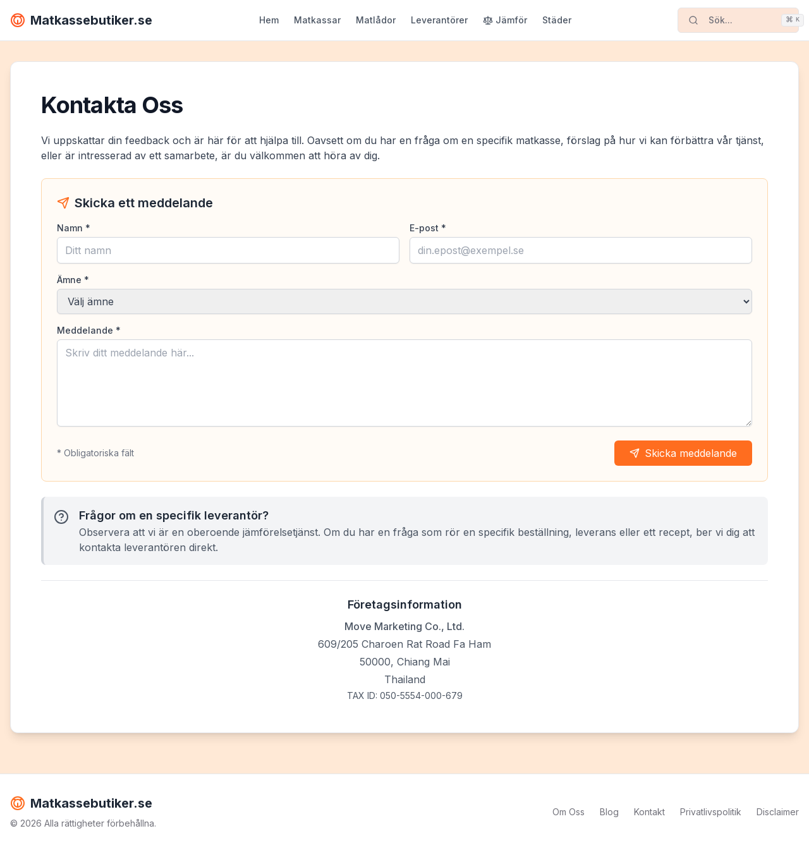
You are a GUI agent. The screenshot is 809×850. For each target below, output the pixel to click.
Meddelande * (89, 330)
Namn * (73, 227)
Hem (269, 20)
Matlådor (376, 20)
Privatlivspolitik (710, 811)
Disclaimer (778, 811)
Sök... (743, 20)
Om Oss (568, 811)
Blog (609, 811)
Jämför (505, 20)
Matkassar (317, 20)
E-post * (428, 227)
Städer (556, 20)
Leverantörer (439, 20)
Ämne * (73, 279)
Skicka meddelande (683, 453)
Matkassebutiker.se (81, 20)
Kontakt (649, 811)
